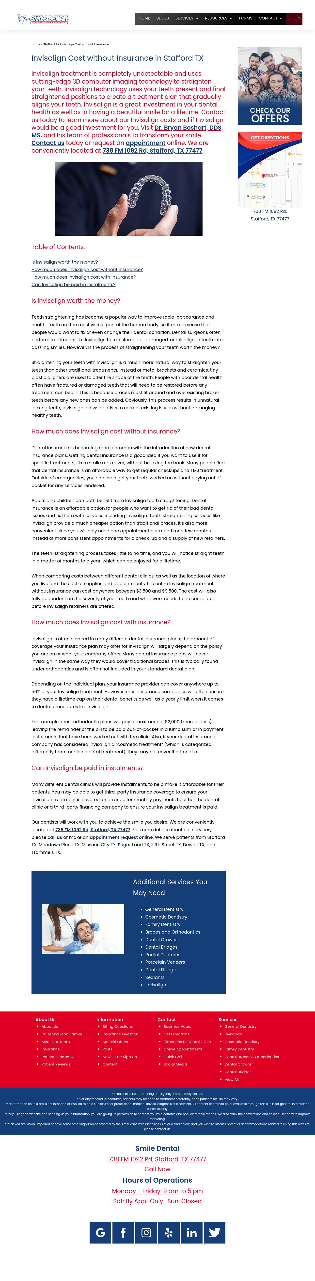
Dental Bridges (161, 947)
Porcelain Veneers (165, 962)
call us (54, 837)
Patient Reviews (56, 1064)
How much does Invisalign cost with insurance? (84, 277)
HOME (140, 18)
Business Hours (177, 1026)
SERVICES (180, 18)
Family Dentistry (163, 924)
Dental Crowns (161, 940)
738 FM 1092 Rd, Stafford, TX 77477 (152, 150)
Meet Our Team (56, 1041)
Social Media (175, 1064)
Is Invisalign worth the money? (65, 262)
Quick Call (173, 1056)
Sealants (155, 977)
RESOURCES (212, 18)
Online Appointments (183, 1049)
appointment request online (121, 837)
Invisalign (155, 985)
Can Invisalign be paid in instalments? (74, 284)
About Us (50, 1026)
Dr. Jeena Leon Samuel (62, 1034)
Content (110, 1064)
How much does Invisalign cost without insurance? (87, 269)
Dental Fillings (160, 970)
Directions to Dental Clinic (187, 1041)
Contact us (48, 143)
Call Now (158, 1169)
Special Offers (115, 1041)
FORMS (241, 18)
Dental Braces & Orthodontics (252, 1056)
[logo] (43, 19)
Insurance (51, 1049)
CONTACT (264, 18)
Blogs (158, 18)
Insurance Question (120, 1034)
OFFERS (292, 18)
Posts (107, 1049)
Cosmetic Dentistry (166, 917)
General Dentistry (164, 909)
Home (36, 44)
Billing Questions (118, 1026)
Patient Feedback (58, 1056)
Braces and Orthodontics (173, 932)
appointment (145, 143)
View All (232, 1079)
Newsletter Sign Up (120, 1056)
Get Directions (176, 1034)
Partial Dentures (162, 955)
